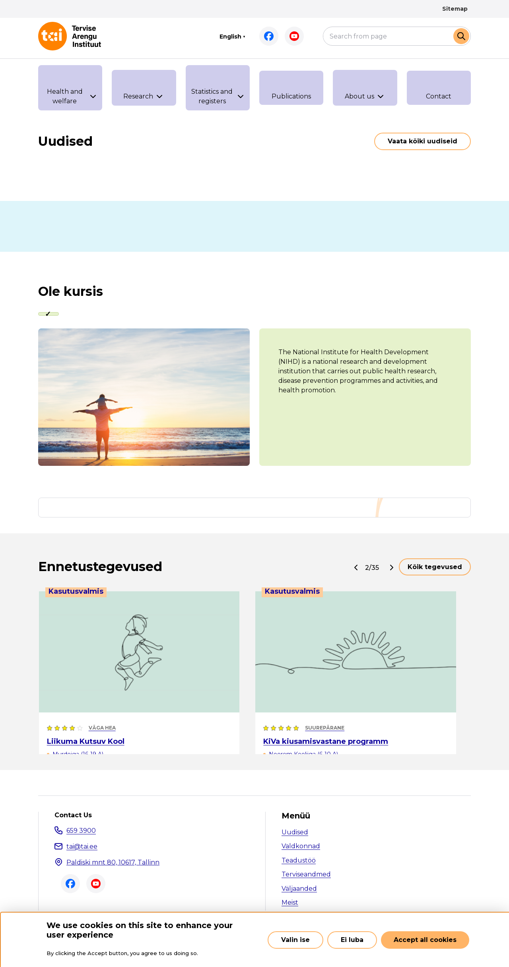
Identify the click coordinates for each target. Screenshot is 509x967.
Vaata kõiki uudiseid (422, 141)
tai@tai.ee (81, 847)
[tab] (49, 314)
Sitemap (455, 8)
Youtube (294, 36)
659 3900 (81, 831)
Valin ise (295, 940)
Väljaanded (299, 889)
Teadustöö (299, 861)
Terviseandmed (306, 875)
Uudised (295, 833)
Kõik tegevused (435, 567)
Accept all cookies (425, 940)
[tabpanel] (254, 398)
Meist (290, 903)
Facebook (268, 36)
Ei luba (352, 940)
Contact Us (73, 816)
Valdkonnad (301, 847)
